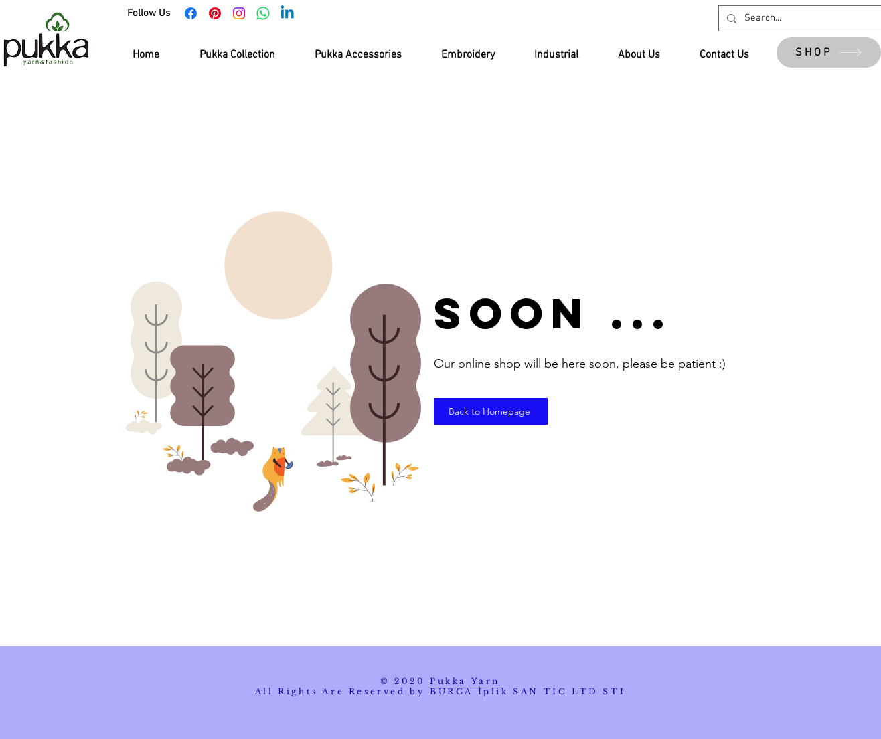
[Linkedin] (287, 13)
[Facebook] (191, 13)
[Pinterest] (215, 13)
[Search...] (804, 18)
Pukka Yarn (465, 681)
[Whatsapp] (263, 13)
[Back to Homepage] (491, 411)
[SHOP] (829, 52)
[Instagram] (239, 13)
